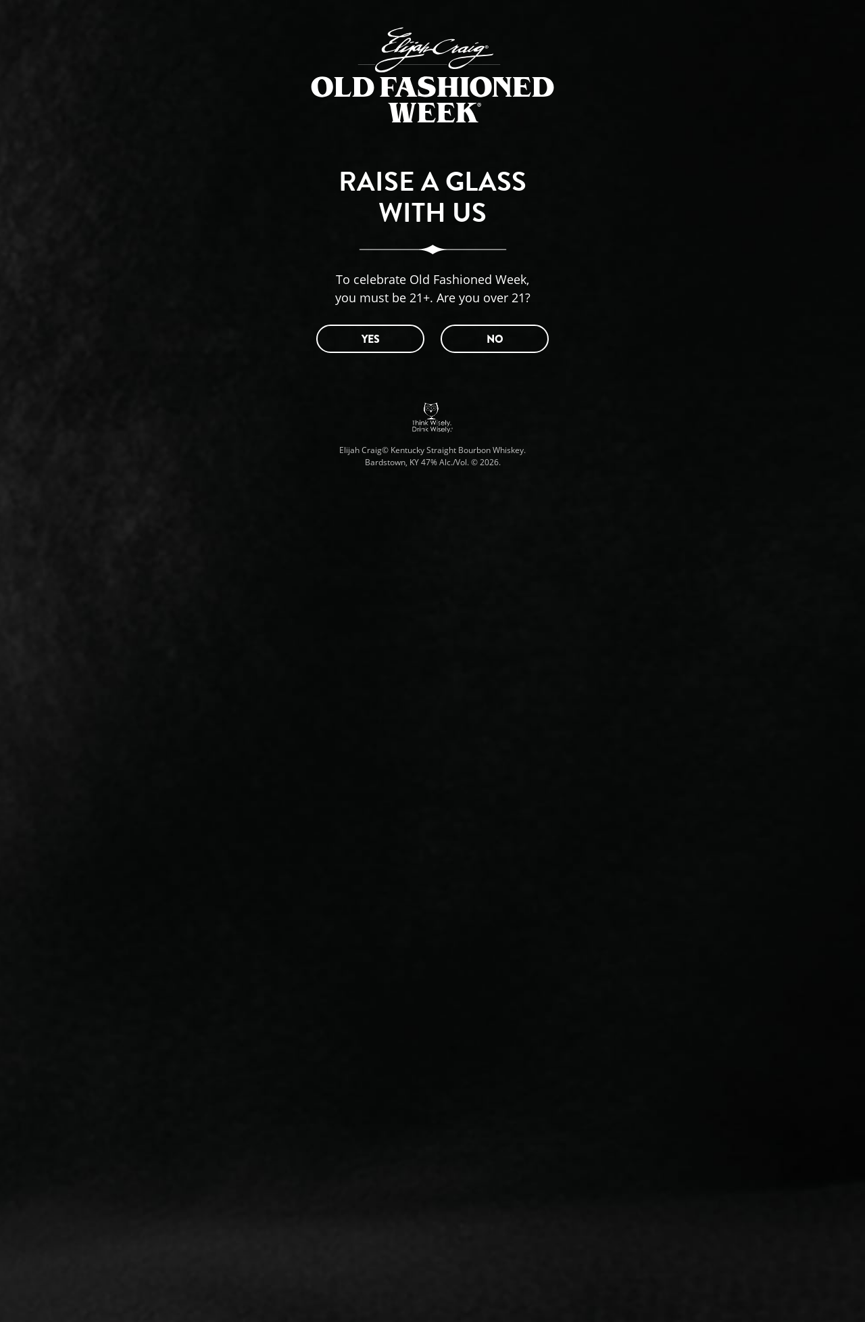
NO (495, 339)
